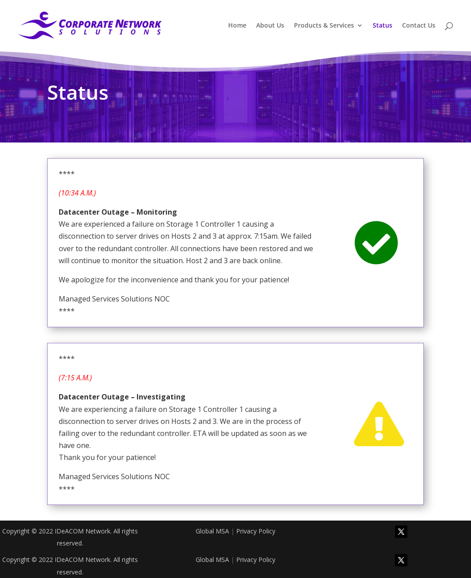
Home (237, 25)
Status (382, 25)
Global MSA (212, 531)
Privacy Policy (255, 531)
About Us (270, 25)
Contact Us (418, 25)
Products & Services (324, 25)
